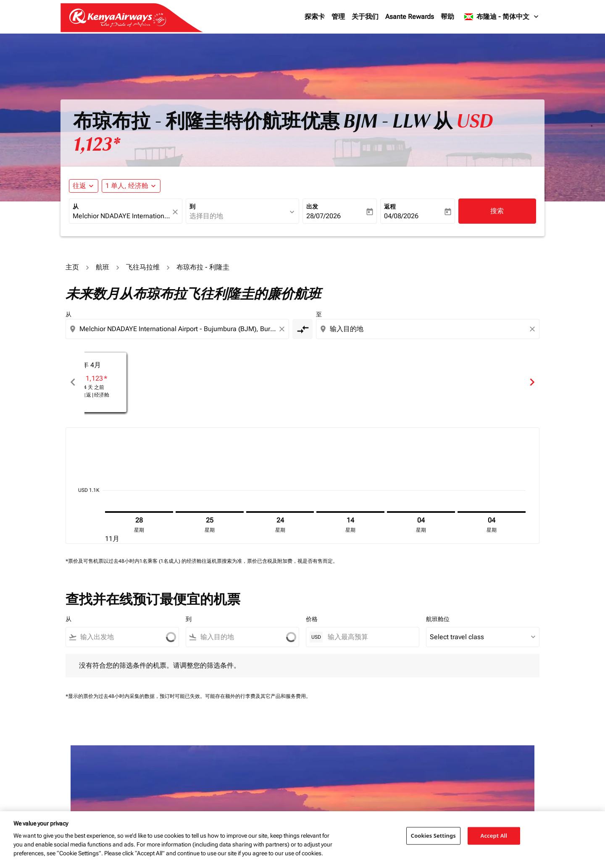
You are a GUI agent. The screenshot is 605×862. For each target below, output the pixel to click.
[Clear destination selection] (533, 329)
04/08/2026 (401, 216)
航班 (102, 267)
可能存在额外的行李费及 (232, 696)
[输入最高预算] (369, 637)
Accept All (494, 835)
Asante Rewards (409, 17)
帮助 (447, 17)
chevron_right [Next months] (532, 382)
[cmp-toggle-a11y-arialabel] (302, 329)
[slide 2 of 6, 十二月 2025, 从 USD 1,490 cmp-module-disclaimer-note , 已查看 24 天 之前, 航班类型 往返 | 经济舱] (302, 382)
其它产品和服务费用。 (285, 696)
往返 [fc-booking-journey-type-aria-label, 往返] (79, 186)
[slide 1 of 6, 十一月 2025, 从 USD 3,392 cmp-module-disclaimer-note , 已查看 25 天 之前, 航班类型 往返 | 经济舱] (157, 382)
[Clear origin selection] (283, 329)
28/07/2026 (323, 216)
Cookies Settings (433, 835)
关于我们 (365, 17)
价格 (312, 619)
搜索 (497, 211)
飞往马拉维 (143, 267)
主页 (72, 267)
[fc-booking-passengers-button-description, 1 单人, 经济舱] (126, 186)
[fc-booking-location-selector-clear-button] (176, 212)
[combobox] (121, 216)
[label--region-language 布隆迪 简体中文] (502, 17)
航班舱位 (438, 619)
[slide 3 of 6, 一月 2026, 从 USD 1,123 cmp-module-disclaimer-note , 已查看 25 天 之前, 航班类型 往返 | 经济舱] (448, 382)
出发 (312, 206)
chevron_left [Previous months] (73, 382)
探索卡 (315, 17)
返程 (390, 206)
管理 (338, 17)
